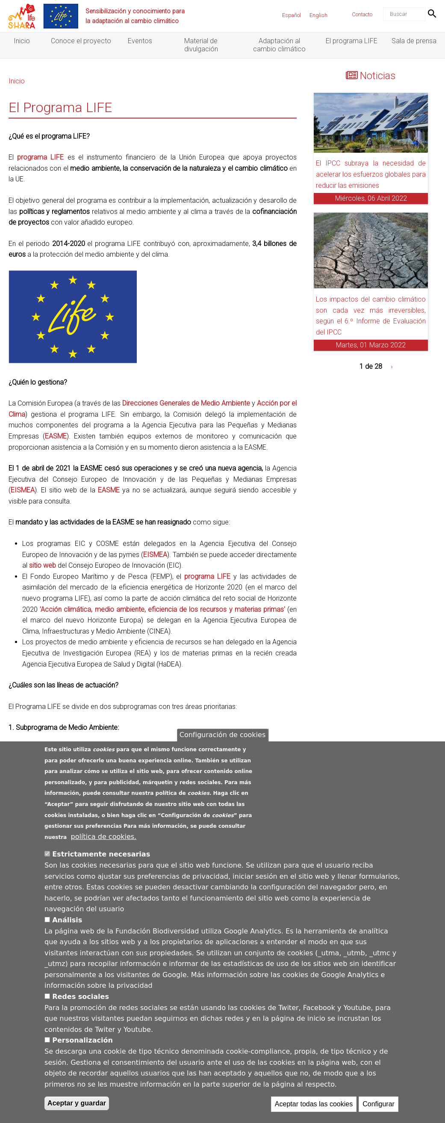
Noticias (378, 76)
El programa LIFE (351, 41)
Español (291, 15)
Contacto (362, 14)
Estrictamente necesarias (101, 858)
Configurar (378, 1107)
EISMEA (23, 490)
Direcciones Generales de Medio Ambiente (186, 403)
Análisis (67, 923)
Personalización (82, 1044)
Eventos (140, 41)
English (318, 15)
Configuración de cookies (222, 739)
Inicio (22, 41)
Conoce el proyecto (81, 41)
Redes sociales (80, 1000)
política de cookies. (104, 840)
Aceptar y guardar (76, 1107)
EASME (56, 436)
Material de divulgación (201, 45)
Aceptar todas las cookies (314, 1107)
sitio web (42, 565)
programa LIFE (40, 157)
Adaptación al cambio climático (279, 45)
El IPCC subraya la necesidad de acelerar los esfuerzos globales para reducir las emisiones (371, 174)
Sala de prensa (414, 41)
